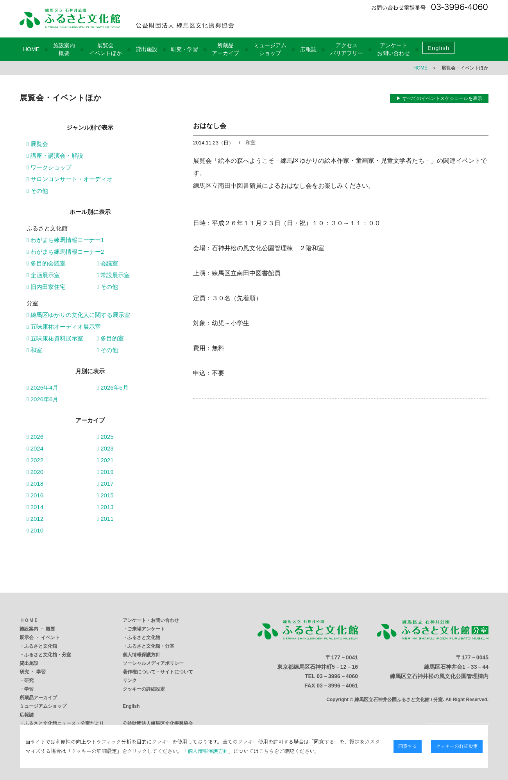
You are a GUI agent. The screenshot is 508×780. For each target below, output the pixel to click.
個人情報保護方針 (141, 654)
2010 (35, 530)
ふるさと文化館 (40, 646)
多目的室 (110, 338)
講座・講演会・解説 (55, 155)
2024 (35, 448)
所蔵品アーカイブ (38, 697)
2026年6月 (42, 399)
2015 (105, 495)
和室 (34, 350)
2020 (35, 471)
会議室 (107, 263)
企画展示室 (43, 275)
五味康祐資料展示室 (55, 338)
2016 (35, 495)
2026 (35, 436)
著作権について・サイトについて (158, 672)
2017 (105, 483)
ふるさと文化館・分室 (47, 654)
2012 (35, 518)
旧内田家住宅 (46, 286)
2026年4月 (42, 387)
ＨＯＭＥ (29, 620)
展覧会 (37, 144)
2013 (105, 507)
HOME (31, 49)
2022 (35, 460)
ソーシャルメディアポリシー (153, 663)
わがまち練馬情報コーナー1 (65, 240)
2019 (105, 471)
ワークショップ (49, 167)
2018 (35, 483)
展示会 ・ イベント (40, 637)
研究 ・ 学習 (33, 672)
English (438, 48)
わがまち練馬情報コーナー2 (65, 251)
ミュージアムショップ (43, 706)
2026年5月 (113, 387)
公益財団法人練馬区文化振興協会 (158, 723)
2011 (105, 518)
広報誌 (308, 49)
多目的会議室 (46, 263)
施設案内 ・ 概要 (37, 629)
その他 (37, 190)
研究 (29, 680)
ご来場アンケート (146, 629)
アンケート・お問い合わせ (151, 620)
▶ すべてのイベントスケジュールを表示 (439, 98)
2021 (105, 460)
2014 (35, 507)
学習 (29, 689)
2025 (105, 436)
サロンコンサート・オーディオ (70, 179)
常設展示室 (113, 275)
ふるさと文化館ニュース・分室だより (64, 723)
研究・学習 (184, 49)
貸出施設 (146, 49)
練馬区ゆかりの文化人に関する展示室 (78, 315)
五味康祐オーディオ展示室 (64, 326)
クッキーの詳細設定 (144, 689)
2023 (105, 448)
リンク (130, 680)
